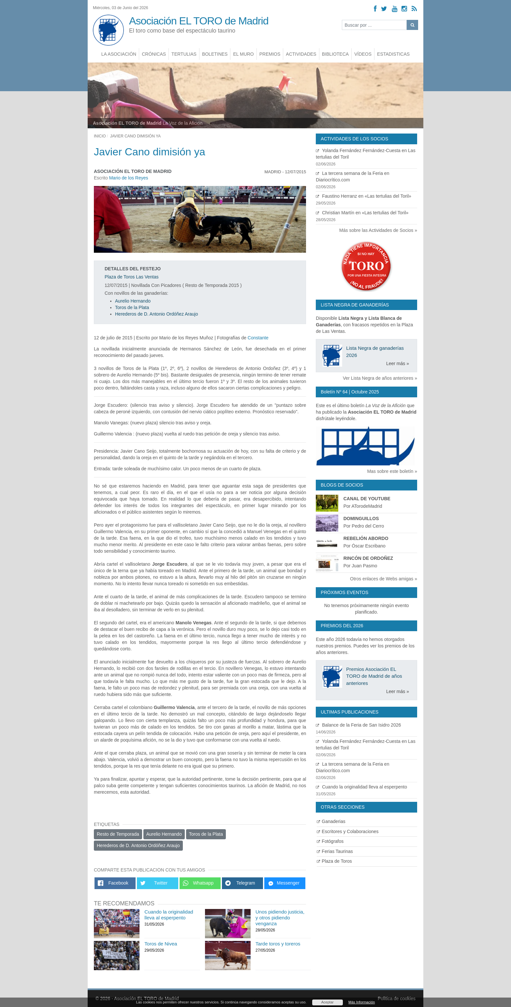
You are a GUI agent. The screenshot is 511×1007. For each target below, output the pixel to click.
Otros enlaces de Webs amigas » (383, 578)
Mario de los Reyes (128, 177)
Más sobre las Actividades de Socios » (378, 230)
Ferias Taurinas (335, 851)
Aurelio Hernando (133, 301)
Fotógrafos (330, 841)
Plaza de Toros (334, 861)
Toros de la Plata (132, 307)
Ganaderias (331, 821)
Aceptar (327, 1002)
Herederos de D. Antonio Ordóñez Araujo (156, 314)
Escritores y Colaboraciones (347, 831)
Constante (258, 337)
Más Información (361, 1002)
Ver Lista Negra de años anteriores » (380, 378)
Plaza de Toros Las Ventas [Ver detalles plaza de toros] (132, 276)
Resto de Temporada (118, 834)
